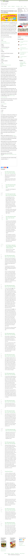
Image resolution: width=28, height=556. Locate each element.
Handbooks (13, 6)
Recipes (5, 6)
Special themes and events (23, 66)
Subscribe (12, 553)
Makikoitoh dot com (22, 545)
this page (14, 135)
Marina (24, 36)
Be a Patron (18, 6)
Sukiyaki (2, 63)
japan (8, 154)
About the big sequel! (13, 548)
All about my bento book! (4, 548)
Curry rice (2, 38)
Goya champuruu (3, 103)
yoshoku (2, 155)
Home (2, 6)
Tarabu (22, 36)
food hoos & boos (9, 471)
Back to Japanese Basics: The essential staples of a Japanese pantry (24, 53)
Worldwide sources (3, 550)
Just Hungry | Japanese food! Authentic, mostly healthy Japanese (11, 246)
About (21, 6)
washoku (10, 154)
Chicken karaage (3, 41)
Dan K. (1, 399)
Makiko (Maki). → (20, 12)
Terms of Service (22, 553)
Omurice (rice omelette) (4, 48)
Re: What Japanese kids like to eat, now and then (10, 172)
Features (9, 6)
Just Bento (21, 544)
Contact (5, 553)
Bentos (25, 6)
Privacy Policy (17, 553)
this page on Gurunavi (6, 23)
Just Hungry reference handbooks (23, 63)
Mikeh (1, 353)
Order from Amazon (3, 549)
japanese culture (14, 154)
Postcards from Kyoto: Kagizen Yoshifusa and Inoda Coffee (24, 48)
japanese (5, 154)
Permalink (1, 195)
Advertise (8, 553)
